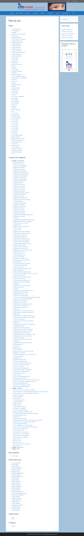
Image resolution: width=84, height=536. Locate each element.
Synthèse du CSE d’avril (19, 164)
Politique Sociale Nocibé (19, 167)
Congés (44, 13)
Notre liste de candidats (19, 256)
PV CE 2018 (15, 113)
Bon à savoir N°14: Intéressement (21, 305)
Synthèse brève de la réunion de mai (22, 332)
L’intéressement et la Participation (19, 77)
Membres (14, 86)
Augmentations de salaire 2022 (20, 307)
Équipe (13, 526)
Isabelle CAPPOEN (16, 485)
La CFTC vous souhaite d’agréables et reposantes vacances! (27, 297)
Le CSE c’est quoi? (18, 349)
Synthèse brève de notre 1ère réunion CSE (23, 250)
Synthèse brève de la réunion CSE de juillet (23, 329)
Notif (13, 517)
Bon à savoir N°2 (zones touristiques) (22, 443)
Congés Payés (15, 57)
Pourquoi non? (17, 416)
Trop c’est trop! (17, 229)
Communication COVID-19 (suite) (21, 371)
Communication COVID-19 (20, 373)
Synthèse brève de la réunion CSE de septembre (24, 324)
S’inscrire (68, 1)
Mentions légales (15, 88)
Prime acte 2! (17, 322)
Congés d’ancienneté (16, 54)
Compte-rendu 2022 (16, 45)
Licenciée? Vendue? (18, 401)
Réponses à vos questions (19, 352)
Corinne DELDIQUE (16, 500)
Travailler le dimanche (17, 150)
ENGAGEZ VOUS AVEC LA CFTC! (22, 384)
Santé (58, 13)
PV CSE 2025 (15, 128)
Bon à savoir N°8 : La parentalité (21, 432)
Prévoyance (14, 108)
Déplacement (15, 62)
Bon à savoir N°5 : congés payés (21, 437)
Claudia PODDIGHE (16, 486)
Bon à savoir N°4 (17, 438)
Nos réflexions (15, 93)
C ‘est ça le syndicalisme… (20, 319)
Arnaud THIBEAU (16, 503)
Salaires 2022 (17, 309)
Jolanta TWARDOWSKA (17, 491)
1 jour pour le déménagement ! (20, 165)
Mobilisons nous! (16, 89)
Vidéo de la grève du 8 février (20, 418)
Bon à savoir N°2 (17, 442)
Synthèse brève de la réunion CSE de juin (23, 299)
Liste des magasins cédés (19, 400)
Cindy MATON (15, 478)
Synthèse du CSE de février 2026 (21, 172)
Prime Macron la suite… (19, 287)
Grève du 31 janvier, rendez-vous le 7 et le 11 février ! (26, 273)
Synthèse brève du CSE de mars (21, 258)
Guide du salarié (19, 13)
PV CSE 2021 (15, 121)
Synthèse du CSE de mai (19, 162)
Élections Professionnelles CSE (21, 383)
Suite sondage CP (17, 261)
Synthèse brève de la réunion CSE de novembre (24, 317)
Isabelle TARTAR (16, 496)
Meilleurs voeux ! (18, 374)
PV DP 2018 (14, 133)
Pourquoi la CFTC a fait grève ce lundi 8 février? (25, 422)
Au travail (36, 13)
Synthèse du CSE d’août (19, 204)
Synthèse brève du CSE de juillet (21, 241)
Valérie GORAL (15, 501)
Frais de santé (15, 69)
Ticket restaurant (15, 147)
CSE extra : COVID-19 (19, 366)
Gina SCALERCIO (16, 463)
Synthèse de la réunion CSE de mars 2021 (23, 342)
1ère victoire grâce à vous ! (20, 255)
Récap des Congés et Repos (20, 245)
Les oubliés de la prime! (19, 325)
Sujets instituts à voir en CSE (20, 234)
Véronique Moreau (16, 506)
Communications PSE (17, 40)
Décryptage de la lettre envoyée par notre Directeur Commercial (28, 420)
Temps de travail (15, 145)
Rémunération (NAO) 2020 (20, 359)
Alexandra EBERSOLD (17, 476)
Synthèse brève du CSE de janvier (21, 226)
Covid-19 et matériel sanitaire (20, 361)
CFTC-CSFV (37, 534)
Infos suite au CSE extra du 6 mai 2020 (22, 363)
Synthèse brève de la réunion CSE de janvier (24, 312)
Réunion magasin (16, 136)
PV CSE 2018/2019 (16, 118)
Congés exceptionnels (17, 56)
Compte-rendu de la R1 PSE (20, 415)
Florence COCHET (16, 474)
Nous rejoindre (15, 101)
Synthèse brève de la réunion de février (22, 272)
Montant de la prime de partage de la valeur (23, 290)
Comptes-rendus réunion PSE (18, 52)
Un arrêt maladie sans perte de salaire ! (22, 243)
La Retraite (14, 79)
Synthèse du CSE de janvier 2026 (21, 174)
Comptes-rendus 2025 (17, 51)
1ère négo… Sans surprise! (20, 408)
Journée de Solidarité (16, 74)
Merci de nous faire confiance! (20, 378)
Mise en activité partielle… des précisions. (23, 369)
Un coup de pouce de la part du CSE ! (22, 260)
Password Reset (15, 103)
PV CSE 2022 (15, 123)
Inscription (14, 72)
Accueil (12, 13)
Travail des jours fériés (17, 148)
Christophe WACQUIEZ (17, 505)
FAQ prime (16, 288)
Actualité (19, 388)
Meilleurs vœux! (17, 347)
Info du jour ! (17, 283)
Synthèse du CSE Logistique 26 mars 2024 (23, 214)
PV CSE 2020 (15, 120)
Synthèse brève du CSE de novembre (22, 199)
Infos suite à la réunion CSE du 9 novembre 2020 (25, 354)
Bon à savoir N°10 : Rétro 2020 (21, 428)
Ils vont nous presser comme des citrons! (23, 336)
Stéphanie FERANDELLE (18, 473)
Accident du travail (16, 29)
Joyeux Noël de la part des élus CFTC (22, 280)
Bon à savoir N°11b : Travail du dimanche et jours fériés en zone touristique (31, 391)
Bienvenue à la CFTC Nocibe (18, 34)
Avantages (51, 13)
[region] (42, 7)
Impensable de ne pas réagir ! (20, 302)
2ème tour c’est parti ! (18, 253)
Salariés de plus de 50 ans (17, 140)
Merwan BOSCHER (16, 481)
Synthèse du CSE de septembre (20, 179)
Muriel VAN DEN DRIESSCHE (19, 493)
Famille (13, 66)
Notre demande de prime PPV (20, 236)
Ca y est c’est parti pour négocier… (21, 410)
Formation (14, 67)
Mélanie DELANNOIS (17, 468)
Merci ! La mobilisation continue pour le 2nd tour (25, 381)
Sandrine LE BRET (16, 469)
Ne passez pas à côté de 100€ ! (20, 265)
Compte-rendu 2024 (16, 49)
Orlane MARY (15, 464)
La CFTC (28, 13)
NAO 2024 (16, 218)
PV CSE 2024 (15, 126)
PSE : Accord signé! (18, 396)
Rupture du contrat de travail (18, 138)
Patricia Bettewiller (16, 508)
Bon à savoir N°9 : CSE (19, 430)
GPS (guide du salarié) (17, 71)
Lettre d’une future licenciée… (20, 406)
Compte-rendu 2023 (16, 47)
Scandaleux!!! (17, 341)
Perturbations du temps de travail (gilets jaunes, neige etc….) (27, 379)
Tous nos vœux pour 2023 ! (20, 278)
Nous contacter (15, 99)
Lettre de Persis (17, 398)
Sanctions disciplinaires (17, 142)
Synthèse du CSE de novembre (20, 176)
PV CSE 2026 (15, 130)
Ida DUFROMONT (16, 488)
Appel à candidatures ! (19, 270)
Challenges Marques (16, 37)
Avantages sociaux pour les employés (22, 263)
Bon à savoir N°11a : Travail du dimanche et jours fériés (26, 393)
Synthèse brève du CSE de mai (20, 248)
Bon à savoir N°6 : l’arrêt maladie (21, 435)
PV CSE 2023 (15, 125)
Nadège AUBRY (15, 483)
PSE (13, 111)
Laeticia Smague (15, 510)
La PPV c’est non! (18, 228)
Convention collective (18, 356)
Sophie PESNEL (15, 479)
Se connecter (74, 1)
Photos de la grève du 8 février (20, 423)
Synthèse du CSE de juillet (20, 181)
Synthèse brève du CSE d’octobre (21, 238)
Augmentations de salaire (19, 191)
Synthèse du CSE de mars (19, 169)
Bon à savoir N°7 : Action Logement (22, 433)
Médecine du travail (16, 84)
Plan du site (14, 104)
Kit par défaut (15, 456)
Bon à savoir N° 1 (18, 445)
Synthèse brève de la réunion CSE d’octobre (23, 320)
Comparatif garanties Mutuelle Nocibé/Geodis (24, 219)
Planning (14, 106)
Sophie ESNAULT (16, 471)
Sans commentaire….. (18, 344)
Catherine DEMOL (16, 490)
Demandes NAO (17, 224)
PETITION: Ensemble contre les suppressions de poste (26, 413)
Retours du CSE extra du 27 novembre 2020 (23, 351)
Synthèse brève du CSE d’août (20, 293)
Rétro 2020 (16, 346)
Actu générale (20, 160)
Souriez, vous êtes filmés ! (19, 275)
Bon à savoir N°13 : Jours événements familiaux (24, 390)
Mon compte (15, 91)
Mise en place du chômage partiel (21, 368)
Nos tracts (14, 94)
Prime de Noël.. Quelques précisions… (22, 376)
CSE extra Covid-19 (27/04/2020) (21, 364)
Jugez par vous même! (19, 395)
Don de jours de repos (17, 64)
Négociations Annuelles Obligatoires (22, 386)
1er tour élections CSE (19, 267)
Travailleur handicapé (17, 152)
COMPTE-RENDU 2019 (17, 42)
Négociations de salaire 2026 (20, 170)
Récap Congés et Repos (17, 135)
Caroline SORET (16, 466)
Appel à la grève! (17, 403)
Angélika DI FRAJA (16, 498)
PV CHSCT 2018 (16, 116)
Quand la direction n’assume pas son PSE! (23, 411)
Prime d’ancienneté (16, 109)
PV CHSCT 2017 (16, 115)
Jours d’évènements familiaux (18, 76)
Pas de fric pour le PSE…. (19, 337)
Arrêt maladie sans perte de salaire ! (22, 192)
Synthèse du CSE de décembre (20, 197)
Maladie (14, 83)
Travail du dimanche (18, 201)
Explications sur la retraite (19, 251)
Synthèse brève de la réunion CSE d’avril (23, 304)
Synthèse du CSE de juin (19, 184)
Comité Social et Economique (18, 39)
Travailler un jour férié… (19, 209)
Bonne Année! (17, 314)
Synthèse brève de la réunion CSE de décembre (24, 315)
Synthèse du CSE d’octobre (20, 177)
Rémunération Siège (18, 182)
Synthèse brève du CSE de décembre (22, 231)
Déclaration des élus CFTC (20, 213)
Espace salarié (67, 13)
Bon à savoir (15, 35)
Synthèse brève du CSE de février (21, 223)
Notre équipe (15, 98)
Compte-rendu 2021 (16, 44)
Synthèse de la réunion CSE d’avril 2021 (23, 339)
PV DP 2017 (14, 131)
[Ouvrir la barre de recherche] (73, 13)
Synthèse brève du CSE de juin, (21, 246)
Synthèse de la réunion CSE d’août (21, 327)
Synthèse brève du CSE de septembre (22, 240)
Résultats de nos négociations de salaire (22, 268)
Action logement (15, 30)
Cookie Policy (15, 59)
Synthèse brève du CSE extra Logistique (23, 221)
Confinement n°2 (17, 358)
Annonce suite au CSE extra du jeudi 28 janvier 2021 (25, 427)
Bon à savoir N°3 (17, 440)
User (13, 153)
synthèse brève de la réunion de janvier (22, 277)
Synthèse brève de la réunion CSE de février (23, 310)
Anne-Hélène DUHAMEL (18, 495)
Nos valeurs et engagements (18, 96)
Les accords (14, 81)
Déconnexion (15, 61)
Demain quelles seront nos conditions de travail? (24, 334)
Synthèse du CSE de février (20, 194)
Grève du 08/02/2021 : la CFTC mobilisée (23, 425)
